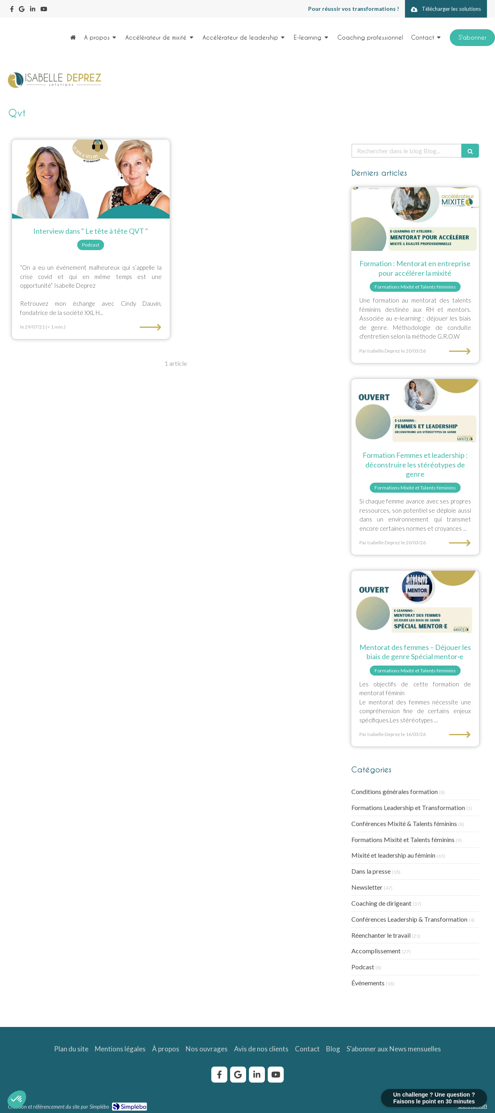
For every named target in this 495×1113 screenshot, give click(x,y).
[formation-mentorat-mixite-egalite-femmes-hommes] (415, 219)
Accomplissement (376, 951)
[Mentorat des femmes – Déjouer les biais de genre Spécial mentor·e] (415, 603)
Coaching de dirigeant (381, 903)
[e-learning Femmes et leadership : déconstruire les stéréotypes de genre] (415, 411)
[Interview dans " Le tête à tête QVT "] (91, 179)
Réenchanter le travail (381, 935)
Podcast (362, 967)
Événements (368, 983)
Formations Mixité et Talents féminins (403, 839)
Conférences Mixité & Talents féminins (404, 823)
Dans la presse (371, 871)
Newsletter (367, 887)
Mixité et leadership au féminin (393, 855)
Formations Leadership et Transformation (408, 807)
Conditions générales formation (394, 791)
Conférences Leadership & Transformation (409, 919)
